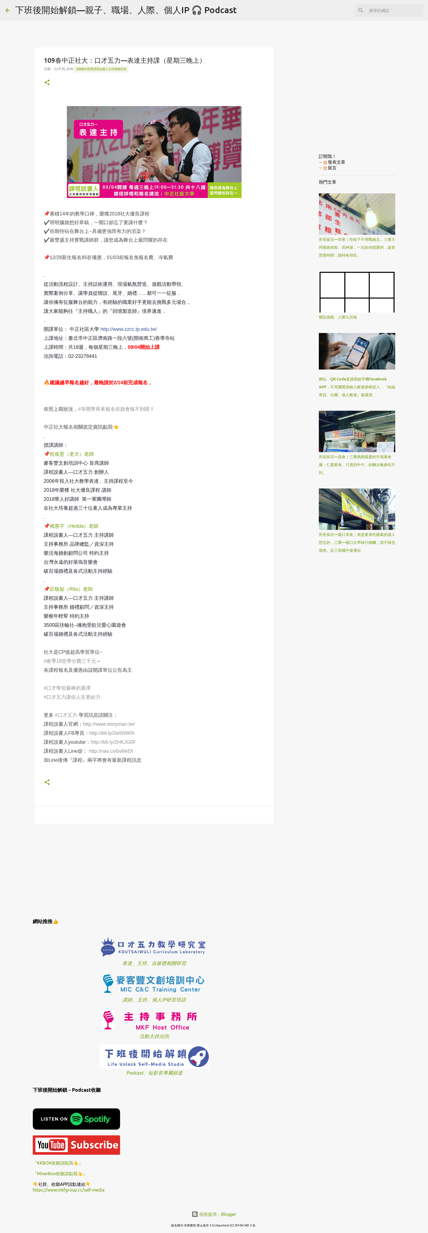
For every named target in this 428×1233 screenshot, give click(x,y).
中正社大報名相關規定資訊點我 (78, 427)
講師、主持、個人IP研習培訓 (154, 999)
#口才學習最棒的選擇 (67, 688)
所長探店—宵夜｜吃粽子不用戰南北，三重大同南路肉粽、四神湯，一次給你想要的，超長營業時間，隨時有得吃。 (357, 247)
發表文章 (334, 162)
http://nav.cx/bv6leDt (111, 751)
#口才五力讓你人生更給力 (72, 697)
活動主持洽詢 (154, 1036)
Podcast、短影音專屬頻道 (154, 1072)
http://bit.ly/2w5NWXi (112, 733)
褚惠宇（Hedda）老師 (74, 526)
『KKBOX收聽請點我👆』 (58, 1162)
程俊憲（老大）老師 (72, 454)
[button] (47, 82)
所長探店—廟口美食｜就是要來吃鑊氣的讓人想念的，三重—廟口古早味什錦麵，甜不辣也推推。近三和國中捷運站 (357, 542)
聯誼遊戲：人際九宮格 (338, 317)
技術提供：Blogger (214, 1214)
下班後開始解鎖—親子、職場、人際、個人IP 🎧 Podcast (126, 10)
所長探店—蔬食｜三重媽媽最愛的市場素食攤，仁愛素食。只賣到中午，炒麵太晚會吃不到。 (357, 465)
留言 (330, 167)
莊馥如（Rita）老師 (71, 589)
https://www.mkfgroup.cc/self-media (69, 1189)
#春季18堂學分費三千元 (70, 661)
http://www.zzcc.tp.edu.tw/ (128, 329)
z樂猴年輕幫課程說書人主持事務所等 (101, 69)
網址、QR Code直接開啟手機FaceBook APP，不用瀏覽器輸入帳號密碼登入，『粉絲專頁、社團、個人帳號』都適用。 (357, 387)
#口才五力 (66, 715)
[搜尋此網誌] (395, 10)
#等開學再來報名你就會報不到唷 (114, 409)
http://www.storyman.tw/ (109, 724)
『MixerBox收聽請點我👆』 (60, 1173)
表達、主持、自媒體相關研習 (154, 963)
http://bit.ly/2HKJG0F (113, 742)
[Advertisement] (154, 870)
